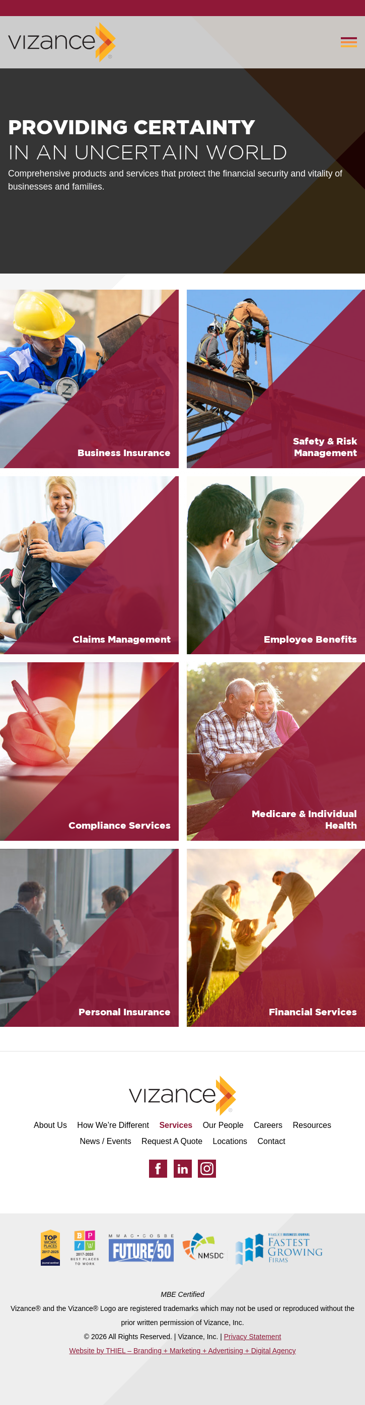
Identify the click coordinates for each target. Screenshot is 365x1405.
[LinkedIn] (183, 1169)
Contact (271, 1141)
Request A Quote (171, 1141)
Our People (223, 1125)
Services (175, 1125)
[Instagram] (207, 1169)
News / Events (105, 1141)
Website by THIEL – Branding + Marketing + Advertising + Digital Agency (182, 1351)
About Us (50, 1125)
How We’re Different (113, 1125)
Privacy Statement (252, 1337)
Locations (230, 1141)
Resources (312, 1125)
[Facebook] (158, 1169)
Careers (268, 1125)
